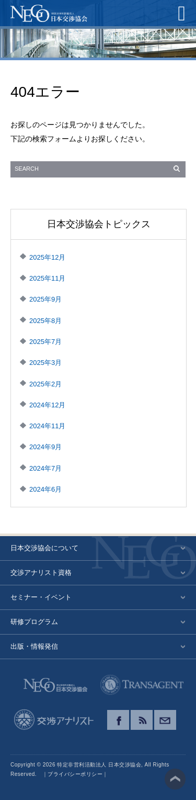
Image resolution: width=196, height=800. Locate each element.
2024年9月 (45, 447)
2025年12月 (47, 257)
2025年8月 (45, 321)
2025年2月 (45, 384)
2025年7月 (45, 342)
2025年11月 (47, 278)
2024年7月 (45, 468)
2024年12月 (47, 405)
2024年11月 (47, 426)
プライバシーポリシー (75, 774)
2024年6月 (45, 489)
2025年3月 (45, 362)
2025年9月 (45, 299)
